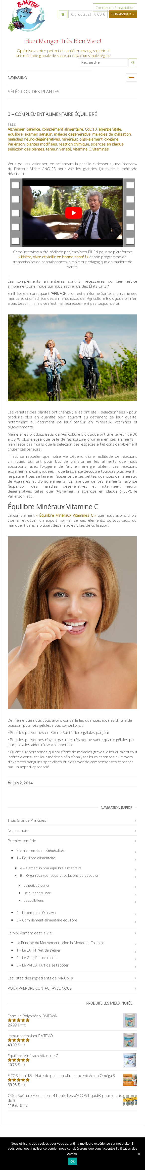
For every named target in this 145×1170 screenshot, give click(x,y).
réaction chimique (74, 144)
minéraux (70, 139)
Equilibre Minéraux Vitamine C (72, 1055)
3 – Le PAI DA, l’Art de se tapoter (42, 965)
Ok (72, 1161)
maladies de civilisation (111, 134)
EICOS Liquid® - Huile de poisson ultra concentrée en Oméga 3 (72, 1075)
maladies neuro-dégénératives (34, 139)
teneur (52, 149)
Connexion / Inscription (115, 7)
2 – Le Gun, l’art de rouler (36, 957)
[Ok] (138, 1153)
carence (33, 129)
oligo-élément (90, 139)
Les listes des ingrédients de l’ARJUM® (40, 977)
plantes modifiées (41, 144)
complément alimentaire (62, 129)
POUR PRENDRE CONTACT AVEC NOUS (40, 988)
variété (65, 149)
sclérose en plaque (107, 144)
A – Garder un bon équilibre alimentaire (51, 868)
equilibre (15, 134)
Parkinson (16, 144)
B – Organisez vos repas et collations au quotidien (59, 875)
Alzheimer (16, 129)
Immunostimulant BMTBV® (72, 1035)
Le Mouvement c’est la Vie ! (30, 932)
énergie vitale (109, 129)
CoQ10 (91, 129)
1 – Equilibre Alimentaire (35, 858)
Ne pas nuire (19, 830)
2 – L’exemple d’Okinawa (36, 912)
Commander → (123, 14)
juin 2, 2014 (20, 782)
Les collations (34, 900)
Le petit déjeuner (36, 885)
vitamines (101, 149)
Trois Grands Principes (27, 820)
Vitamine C (82, 149)
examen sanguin (38, 134)
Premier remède (22, 840)
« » (66, 515)
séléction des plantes (26, 149)
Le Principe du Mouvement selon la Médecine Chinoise (60, 942)
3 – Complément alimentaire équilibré (52, 114)
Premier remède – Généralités (40, 850)
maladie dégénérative (72, 134)
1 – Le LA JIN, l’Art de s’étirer (38, 950)
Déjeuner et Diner (37, 893)
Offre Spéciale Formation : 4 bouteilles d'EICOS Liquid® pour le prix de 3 (72, 1098)
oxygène (111, 139)
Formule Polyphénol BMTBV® (72, 1015)
